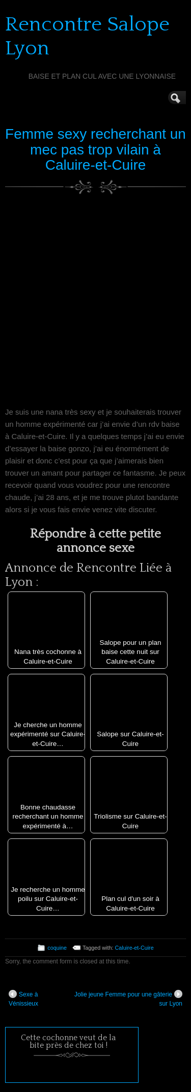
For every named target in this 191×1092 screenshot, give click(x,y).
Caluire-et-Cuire (134, 948)
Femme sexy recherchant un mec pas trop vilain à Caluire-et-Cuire (95, 149)
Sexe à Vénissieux (23, 998)
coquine (57, 948)
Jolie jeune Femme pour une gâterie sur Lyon (128, 998)
